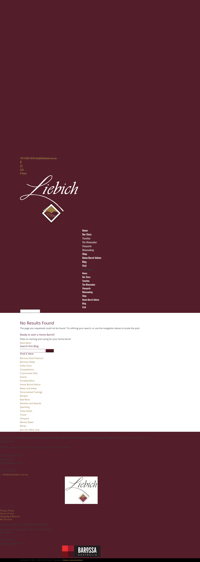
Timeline (86, 238)
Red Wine (25, 399)
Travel (23, 414)
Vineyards (87, 246)
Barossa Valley (27, 361)
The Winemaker (89, 242)
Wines (23, 425)
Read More (25, 342)
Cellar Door (26, 365)
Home (84, 273)
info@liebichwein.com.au (15, 474)
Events (23, 377)
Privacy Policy (7, 510)
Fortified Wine (27, 380)
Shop (84, 295)
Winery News (26, 422)
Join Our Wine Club (29, 429)
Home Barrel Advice (91, 258)
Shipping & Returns (10, 516)
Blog (84, 303)
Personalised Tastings (31, 392)
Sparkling (25, 407)
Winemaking (88, 250)
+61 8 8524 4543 (27, 158)
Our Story (86, 277)
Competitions (27, 369)
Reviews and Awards (30, 403)
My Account (6, 519)
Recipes (24, 395)
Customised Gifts (29, 373)
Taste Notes (26, 410)
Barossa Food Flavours (31, 358)
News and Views (28, 388)
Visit (84, 307)
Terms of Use (7, 513)
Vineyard (24, 418)
